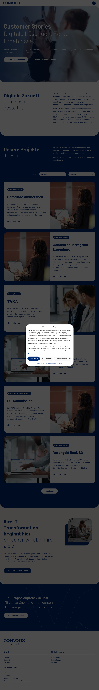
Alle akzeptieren (33, 358)
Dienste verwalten (32, 353)
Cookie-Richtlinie (41, 363)
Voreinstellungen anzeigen (63, 358)
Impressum (59, 363)
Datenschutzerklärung (32, 333)
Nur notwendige (47, 358)
